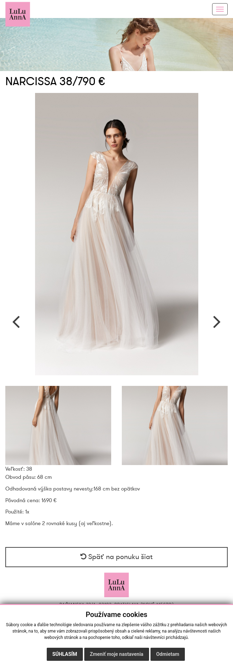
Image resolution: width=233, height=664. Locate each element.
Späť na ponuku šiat (116, 557)
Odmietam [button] (167, 654)
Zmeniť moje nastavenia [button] (116, 654)
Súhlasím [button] (64, 654)
